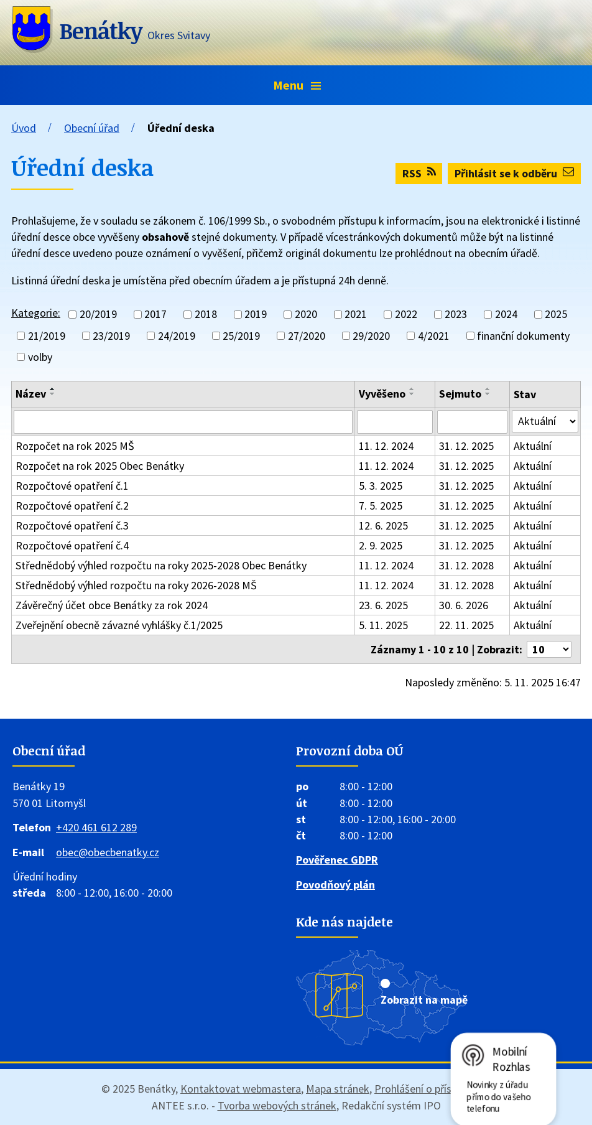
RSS (419, 173)
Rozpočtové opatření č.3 (72, 525)
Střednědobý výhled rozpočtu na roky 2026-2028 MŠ (136, 585)
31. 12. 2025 (466, 446)
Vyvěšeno (382, 393)
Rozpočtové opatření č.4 (72, 545)
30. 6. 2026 (463, 605)
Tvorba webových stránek (277, 1105)
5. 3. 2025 (380, 485)
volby (40, 357)
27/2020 (306, 336)
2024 (506, 314)
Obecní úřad (91, 128)
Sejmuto (460, 393)
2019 (255, 314)
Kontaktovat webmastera (240, 1088)
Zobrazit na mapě (424, 999)
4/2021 (434, 336)
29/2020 (371, 336)
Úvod (23, 128)
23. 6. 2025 (383, 605)
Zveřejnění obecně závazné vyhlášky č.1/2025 (119, 625)
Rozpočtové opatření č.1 (72, 485)
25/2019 (241, 336)
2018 (206, 314)
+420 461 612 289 (96, 827)
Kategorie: (35, 313)
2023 (456, 314)
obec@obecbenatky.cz (107, 852)
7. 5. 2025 (380, 505)
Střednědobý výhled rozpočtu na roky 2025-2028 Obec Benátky (161, 565)
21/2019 (46, 336)
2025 (556, 314)
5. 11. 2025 (383, 625)
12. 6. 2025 (383, 525)
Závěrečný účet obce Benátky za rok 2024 (112, 605)
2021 (356, 314)
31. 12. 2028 (466, 565)
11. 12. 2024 (386, 446)
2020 (306, 314)
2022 (406, 314)
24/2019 (176, 336)
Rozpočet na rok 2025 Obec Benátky (100, 466)
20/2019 (98, 314)
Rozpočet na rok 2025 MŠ (75, 446)
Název (31, 393)
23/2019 (111, 336)
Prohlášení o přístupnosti (432, 1088)
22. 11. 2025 (466, 625)
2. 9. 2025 (380, 545)
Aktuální (533, 446)
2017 (155, 314)
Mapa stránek (337, 1088)
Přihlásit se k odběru (514, 173)
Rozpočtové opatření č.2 (72, 505)
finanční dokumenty (523, 336)
